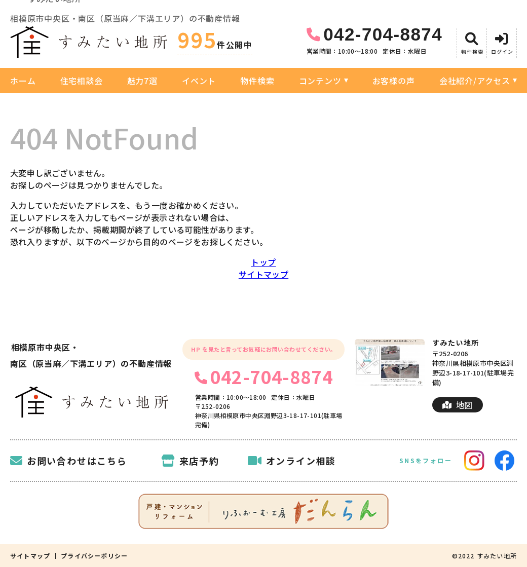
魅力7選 (142, 80)
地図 (457, 405)
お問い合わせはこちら (68, 460)
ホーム (22, 80)
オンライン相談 (292, 460)
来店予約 (190, 460)
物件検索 (257, 80)
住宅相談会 (81, 80)
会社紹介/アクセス (474, 80)
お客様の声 (393, 80)
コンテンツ (320, 80)
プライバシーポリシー (94, 556)
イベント (199, 80)
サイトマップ (263, 274)
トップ (263, 262)
